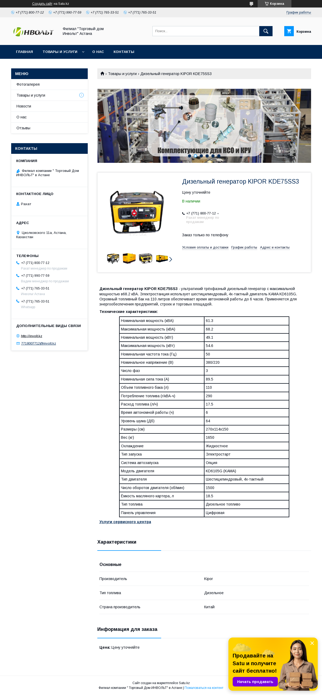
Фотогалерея (28, 84)
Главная (24, 52)
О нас (98, 52)
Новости (23, 106)
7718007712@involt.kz (38, 343)
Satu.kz (184, 683)
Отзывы (23, 128)
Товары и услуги (60, 52)
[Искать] (266, 31)
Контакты (124, 52)
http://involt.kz (31, 336)
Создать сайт (42, 4)
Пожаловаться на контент (204, 688)
